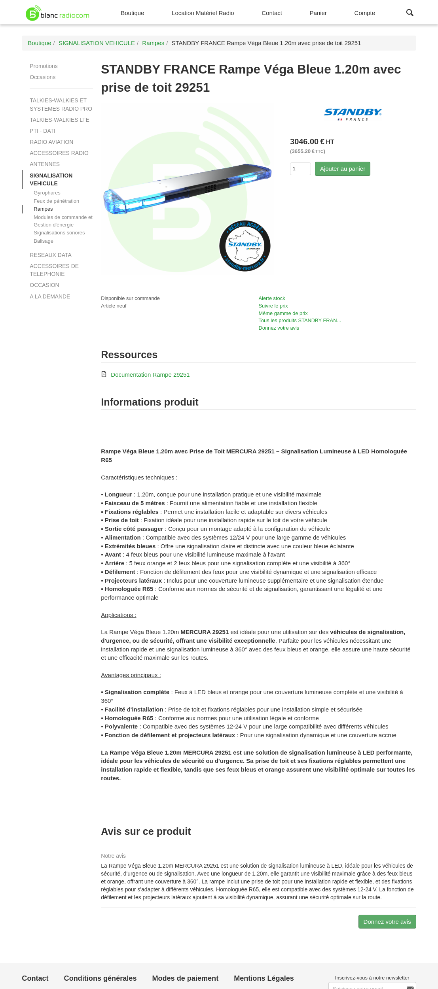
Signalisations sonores (59, 233)
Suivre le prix (273, 306)
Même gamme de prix (282, 313)
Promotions (43, 66)
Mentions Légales (264, 978)
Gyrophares (47, 193)
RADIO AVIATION (51, 142)
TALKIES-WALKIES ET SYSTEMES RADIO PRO (61, 104)
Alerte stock (271, 298)
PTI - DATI (42, 131)
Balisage (43, 241)
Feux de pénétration (56, 201)
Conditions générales (100, 978)
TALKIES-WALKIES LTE (59, 120)
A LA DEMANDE (50, 296)
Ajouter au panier (342, 168)
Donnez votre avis (278, 328)
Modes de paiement (185, 978)
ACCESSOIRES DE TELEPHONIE (54, 270)
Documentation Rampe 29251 (150, 374)
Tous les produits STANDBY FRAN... (299, 320)
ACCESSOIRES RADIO (59, 153)
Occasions (42, 77)
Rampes (43, 209)
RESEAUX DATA (50, 255)
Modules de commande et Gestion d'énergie (63, 221)
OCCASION (44, 285)
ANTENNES (45, 164)
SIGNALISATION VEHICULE (51, 179)
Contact (35, 978)
